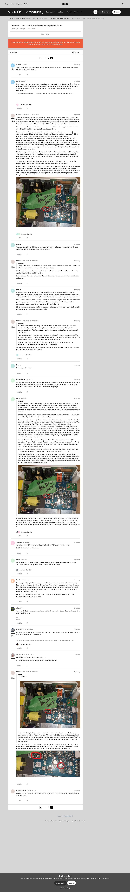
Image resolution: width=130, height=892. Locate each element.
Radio (26, 4)
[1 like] (23, 105)
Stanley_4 (19, 654)
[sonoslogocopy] (65, 4)
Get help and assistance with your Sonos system (32, 18)
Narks (18, 81)
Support (19, 4)
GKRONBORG (21, 790)
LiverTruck (19, 580)
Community (11, 18)
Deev (18, 398)
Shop (6, 4)
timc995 (18, 114)
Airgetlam (19, 608)
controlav (19, 629)
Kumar (18, 244)
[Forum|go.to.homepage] (25, 12)
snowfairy (19, 64)
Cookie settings (64, 821)
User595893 (20, 542)
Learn (12, 4)
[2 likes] (24, 234)
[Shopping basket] (123, 4)
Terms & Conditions (51, 821)
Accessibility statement (77, 821)
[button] (104, 12)
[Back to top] (126, 818)
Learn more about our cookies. (99, 878)
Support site (78, 12)
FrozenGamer (20, 379)
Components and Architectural (59, 18)
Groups (69, 12)
